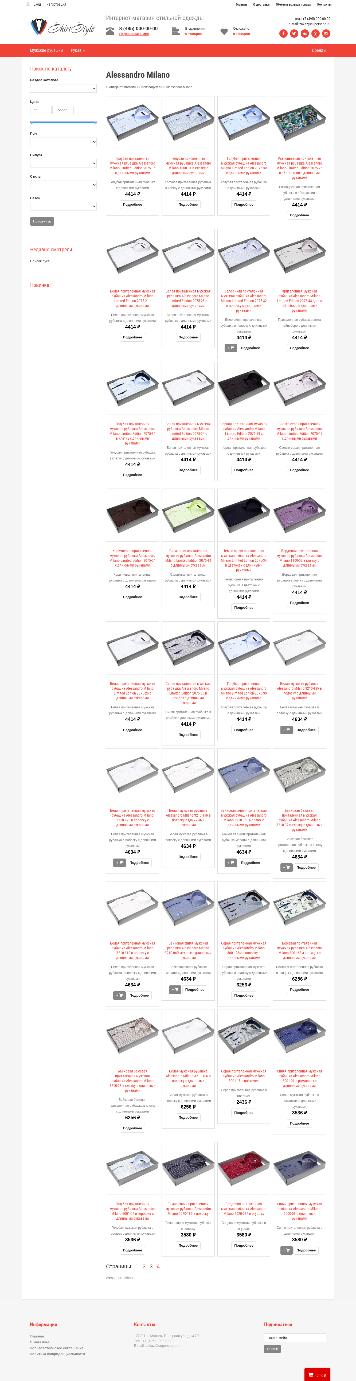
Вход (37, 4)
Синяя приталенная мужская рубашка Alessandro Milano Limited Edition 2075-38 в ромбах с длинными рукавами (188, 693)
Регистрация (56, 4)
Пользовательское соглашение (57, 1348)
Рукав (78, 50)
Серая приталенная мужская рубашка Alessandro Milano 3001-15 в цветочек (243, 1076)
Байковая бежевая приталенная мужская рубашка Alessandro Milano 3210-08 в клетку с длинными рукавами (132, 1081)
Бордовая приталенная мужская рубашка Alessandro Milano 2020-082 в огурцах (244, 1209)
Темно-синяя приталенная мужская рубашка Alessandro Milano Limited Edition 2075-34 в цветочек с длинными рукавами (244, 560)
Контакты (324, 4)
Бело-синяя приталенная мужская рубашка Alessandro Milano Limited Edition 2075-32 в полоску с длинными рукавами (244, 301)
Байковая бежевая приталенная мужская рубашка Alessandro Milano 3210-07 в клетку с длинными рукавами (299, 820)
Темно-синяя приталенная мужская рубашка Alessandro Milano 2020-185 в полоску (188, 1209)
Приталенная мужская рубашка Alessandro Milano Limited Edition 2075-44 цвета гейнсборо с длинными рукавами (299, 301)
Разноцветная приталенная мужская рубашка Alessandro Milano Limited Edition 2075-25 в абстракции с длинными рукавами (299, 168)
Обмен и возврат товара (293, 4)
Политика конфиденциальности (57, 1354)
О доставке (261, 4)
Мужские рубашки (46, 50)
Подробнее (132, 204)
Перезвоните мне (134, 34)
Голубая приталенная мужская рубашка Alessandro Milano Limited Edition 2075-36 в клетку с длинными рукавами (132, 433)
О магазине (39, 1342)
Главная (241, 4)
